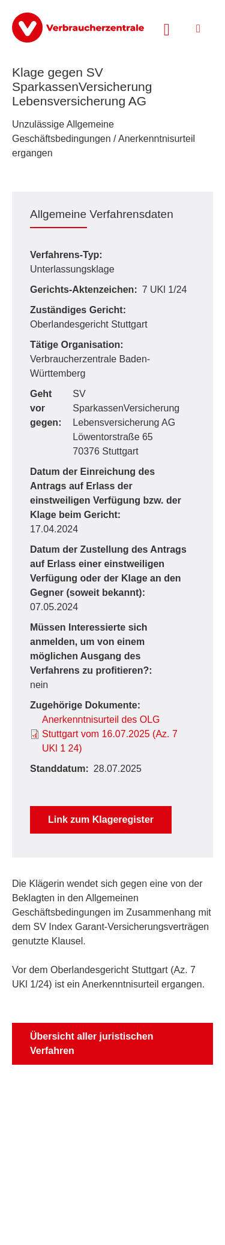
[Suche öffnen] (167, 28)
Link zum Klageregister (101, 819)
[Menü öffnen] (198, 28)
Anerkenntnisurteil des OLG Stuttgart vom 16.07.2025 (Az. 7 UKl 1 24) (110, 733)
